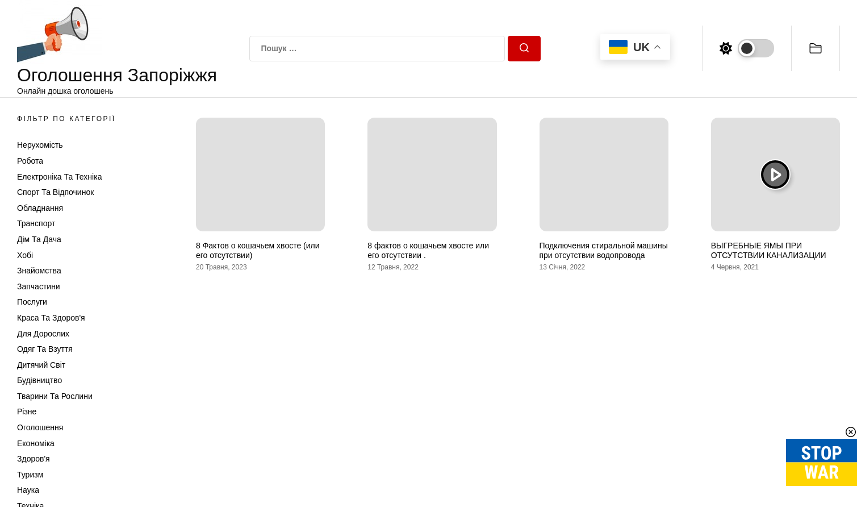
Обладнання (40, 208)
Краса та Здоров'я (51, 317)
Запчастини (38, 286)
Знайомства (39, 270)
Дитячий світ (41, 364)
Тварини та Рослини (55, 396)
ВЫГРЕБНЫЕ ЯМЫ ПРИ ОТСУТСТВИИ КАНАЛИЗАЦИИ (768, 250)
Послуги (32, 301)
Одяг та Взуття (45, 349)
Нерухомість (40, 144)
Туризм (30, 474)
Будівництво (39, 380)
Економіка (36, 443)
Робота (30, 160)
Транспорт (36, 223)
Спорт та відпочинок (55, 192)
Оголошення (40, 427)
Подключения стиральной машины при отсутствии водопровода (604, 250)
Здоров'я (33, 458)
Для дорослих (43, 333)
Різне (26, 411)
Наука (28, 489)
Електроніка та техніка (59, 176)
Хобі (25, 255)
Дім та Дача (39, 239)
